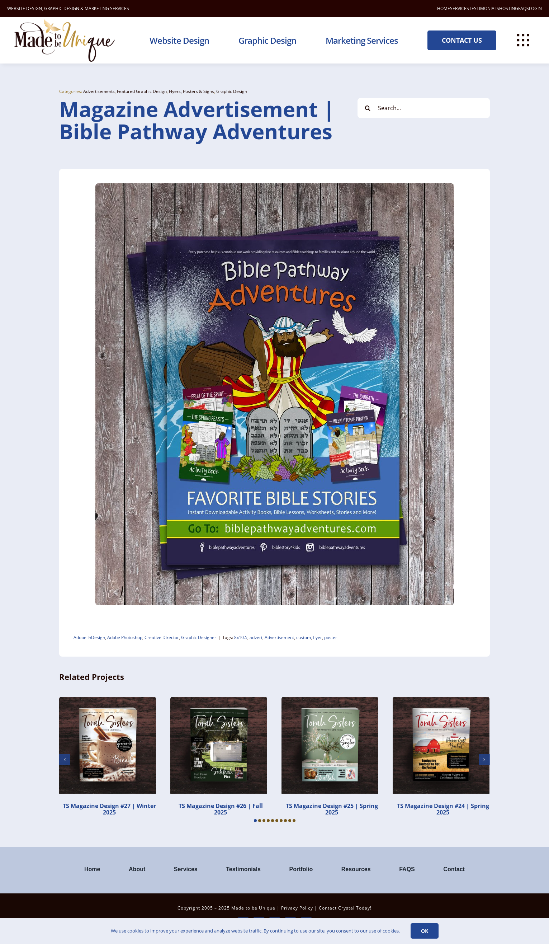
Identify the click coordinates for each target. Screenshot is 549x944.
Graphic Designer (198, 637)
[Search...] (423, 108)
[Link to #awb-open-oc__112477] (523, 40)
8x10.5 (240, 637)
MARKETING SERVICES (107, 8)
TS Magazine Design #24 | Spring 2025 (443, 809)
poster (330, 637)
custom (303, 637)
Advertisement (279, 637)
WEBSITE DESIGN (24, 8)
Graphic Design (231, 91)
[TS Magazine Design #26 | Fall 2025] (218, 701)
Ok (424, 930)
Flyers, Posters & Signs (191, 91)
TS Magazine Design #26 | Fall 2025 (221, 809)
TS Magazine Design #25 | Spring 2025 (332, 809)
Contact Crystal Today (344, 908)
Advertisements (99, 91)
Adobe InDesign (89, 637)
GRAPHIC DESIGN (61, 8)
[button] (255, 820)
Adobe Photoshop (124, 637)
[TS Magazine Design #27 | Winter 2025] (107, 701)
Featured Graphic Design (142, 91)
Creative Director (162, 637)
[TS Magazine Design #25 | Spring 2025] (329, 701)
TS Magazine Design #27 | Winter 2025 (109, 809)
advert (256, 637)
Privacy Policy (297, 908)
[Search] (368, 108)
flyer (317, 637)
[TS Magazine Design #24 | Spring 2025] (441, 701)
